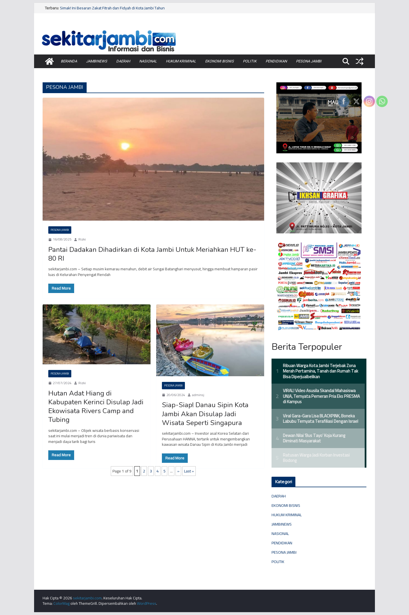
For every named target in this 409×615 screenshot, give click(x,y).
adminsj (198, 395)
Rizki (82, 239)
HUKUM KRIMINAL (181, 61)
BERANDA (69, 61)
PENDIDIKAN (276, 61)
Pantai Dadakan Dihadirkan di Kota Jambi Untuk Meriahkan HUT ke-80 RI (152, 254)
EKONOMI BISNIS (219, 61)
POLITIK (249, 61)
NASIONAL (148, 61)
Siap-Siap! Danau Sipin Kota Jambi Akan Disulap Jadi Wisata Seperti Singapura (205, 413)
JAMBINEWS (96, 61)
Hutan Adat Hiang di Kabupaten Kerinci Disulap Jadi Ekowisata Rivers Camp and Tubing (95, 406)
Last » (189, 471)
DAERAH (123, 61)
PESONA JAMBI (309, 61)
